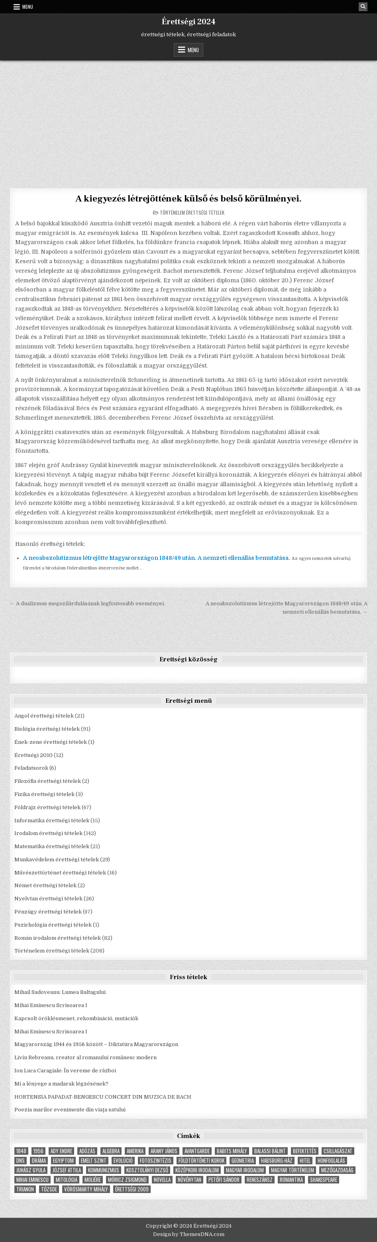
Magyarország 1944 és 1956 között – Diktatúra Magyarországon (96, 1044)
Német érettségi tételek (45, 885)
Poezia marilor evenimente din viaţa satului (70, 1110)
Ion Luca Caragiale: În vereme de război (65, 1071)
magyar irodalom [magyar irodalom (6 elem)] (245, 1170)
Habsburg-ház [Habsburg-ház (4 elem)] (277, 1160)
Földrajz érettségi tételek (47, 807)
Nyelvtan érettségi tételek (48, 899)
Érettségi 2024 (189, 22)
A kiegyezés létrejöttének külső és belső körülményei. (188, 198)
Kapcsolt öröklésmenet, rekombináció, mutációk (76, 1018)
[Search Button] (363, 6)
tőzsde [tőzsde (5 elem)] (49, 1189)
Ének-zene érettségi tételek (50, 742)
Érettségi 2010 (33, 755)
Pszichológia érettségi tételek (53, 924)
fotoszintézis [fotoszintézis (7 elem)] (155, 1160)
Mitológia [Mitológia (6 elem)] (66, 1179)
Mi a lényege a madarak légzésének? (61, 1083)
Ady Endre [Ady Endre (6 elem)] (61, 1151)
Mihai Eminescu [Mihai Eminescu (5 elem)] (32, 1179)
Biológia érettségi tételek (47, 729)
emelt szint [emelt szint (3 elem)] (93, 1160)
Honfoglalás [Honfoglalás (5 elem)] (331, 1160)
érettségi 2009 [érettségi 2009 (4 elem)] (132, 1189)
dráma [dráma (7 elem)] (39, 1160)
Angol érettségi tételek (44, 716)
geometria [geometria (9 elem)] (243, 1160)
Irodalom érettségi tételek (48, 833)
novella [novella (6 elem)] (162, 1179)
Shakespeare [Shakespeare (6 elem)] (323, 1179)
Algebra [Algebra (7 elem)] (111, 1151)
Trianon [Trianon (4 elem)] (25, 1189)
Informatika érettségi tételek (51, 820)
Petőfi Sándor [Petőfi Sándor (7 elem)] (224, 1179)
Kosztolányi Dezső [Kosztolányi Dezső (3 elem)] (147, 1170)
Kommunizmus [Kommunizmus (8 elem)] (103, 1170)
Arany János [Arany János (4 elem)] (164, 1151)
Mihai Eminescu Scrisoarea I (50, 1005)
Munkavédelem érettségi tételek (56, 859)
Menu (27, 6)
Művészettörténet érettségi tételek (60, 872)
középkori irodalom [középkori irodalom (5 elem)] (197, 1170)
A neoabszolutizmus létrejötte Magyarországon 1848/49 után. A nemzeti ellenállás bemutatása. (156, 558)
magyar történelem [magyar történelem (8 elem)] (292, 1170)
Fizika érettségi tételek (44, 794)
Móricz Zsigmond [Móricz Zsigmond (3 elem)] (127, 1179)
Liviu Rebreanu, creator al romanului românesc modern (85, 1057)
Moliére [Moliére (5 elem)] (92, 1179)
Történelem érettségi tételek (192, 212)
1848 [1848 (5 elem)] (21, 1151)
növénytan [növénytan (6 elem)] (189, 1179)
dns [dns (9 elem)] (20, 1160)
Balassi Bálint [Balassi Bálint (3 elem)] (270, 1151)
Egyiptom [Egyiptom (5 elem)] (63, 1160)
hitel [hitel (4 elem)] (305, 1160)
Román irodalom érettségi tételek (57, 938)
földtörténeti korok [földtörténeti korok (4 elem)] (201, 1160)
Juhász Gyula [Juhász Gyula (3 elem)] (30, 1170)
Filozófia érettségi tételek (47, 781)
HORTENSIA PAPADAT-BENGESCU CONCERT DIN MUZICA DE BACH (102, 1096)
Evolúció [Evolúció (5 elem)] (123, 1160)
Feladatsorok (31, 768)
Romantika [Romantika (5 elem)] (291, 1179)
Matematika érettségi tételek (51, 846)
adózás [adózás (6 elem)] (87, 1151)
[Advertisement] (188, 120)
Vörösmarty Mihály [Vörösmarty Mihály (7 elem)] (86, 1189)
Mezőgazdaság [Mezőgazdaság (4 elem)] (337, 1170)
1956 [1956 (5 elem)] (38, 1151)
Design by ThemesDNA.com (188, 1234)
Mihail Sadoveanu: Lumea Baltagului (60, 992)
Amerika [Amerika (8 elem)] (135, 1151)
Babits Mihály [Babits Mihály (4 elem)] (232, 1151)
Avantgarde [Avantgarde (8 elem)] (197, 1151)
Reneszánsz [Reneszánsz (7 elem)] (260, 1179)
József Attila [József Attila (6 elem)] (67, 1170)
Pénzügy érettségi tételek (48, 912)
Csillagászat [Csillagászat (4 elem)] (338, 1151)
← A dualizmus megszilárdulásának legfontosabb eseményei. (87, 603)
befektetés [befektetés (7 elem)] (304, 1151)
